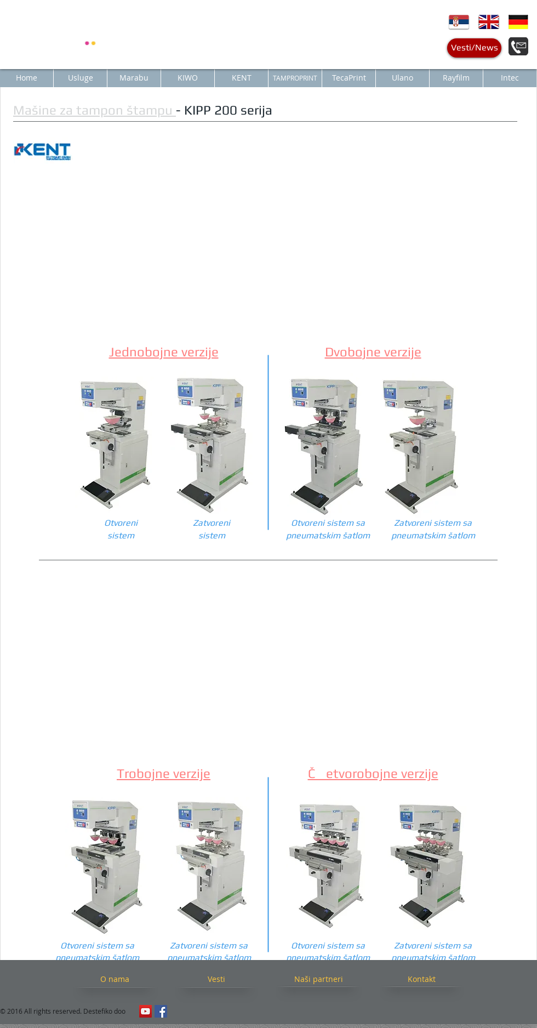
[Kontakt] (421, 978)
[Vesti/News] (474, 48)
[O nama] (115, 978)
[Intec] (509, 78)
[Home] (26, 78)
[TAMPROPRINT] (295, 78)
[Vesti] (216, 978)
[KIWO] (187, 78)
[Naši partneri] (318, 978)
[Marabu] (134, 78)
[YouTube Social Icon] (145, 1011)
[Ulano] (402, 78)
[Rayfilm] (456, 78)
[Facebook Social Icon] (161, 1011)
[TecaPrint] (348, 78)
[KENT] (241, 78)
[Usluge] (80, 78)
